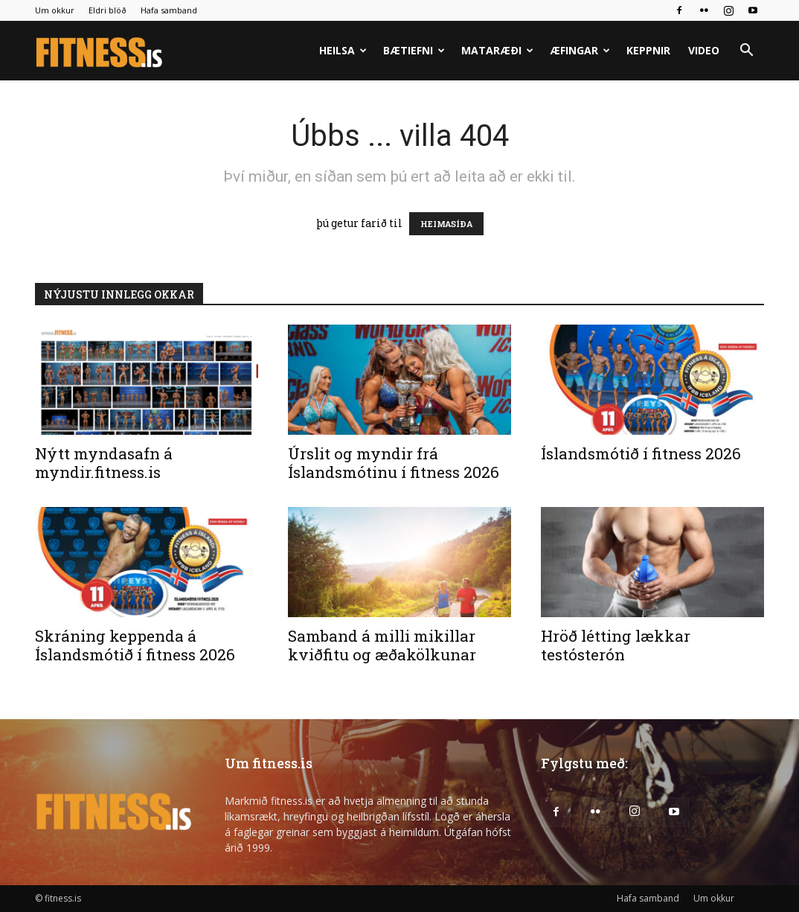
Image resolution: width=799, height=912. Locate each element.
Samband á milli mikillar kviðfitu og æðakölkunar (382, 645)
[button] (746, 52)
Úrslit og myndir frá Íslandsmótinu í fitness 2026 (393, 462)
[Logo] (100, 51)
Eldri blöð (107, 10)
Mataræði (497, 50)
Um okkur (54, 10)
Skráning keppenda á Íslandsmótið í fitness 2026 (135, 645)
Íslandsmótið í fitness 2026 (641, 453)
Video (703, 50)
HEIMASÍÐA (446, 223)
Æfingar (580, 50)
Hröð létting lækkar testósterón (615, 645)
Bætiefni (414, 50)
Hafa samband (169, 10)
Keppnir (648, 50)
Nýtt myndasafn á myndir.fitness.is (104, 462)
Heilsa (343, 50)
